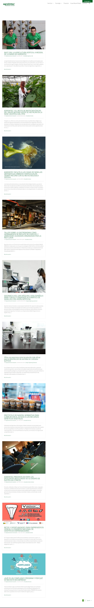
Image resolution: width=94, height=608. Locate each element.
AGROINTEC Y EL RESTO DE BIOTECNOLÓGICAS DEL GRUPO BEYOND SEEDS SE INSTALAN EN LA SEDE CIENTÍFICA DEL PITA (23, 112)
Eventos (31, 116)
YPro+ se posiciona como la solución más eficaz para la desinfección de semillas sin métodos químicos (22, 359)
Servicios (29, 420)
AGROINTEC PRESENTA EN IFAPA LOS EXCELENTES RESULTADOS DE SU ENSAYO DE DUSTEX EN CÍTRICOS (22, 478)
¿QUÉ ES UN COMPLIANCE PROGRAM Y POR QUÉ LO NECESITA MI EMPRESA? (23, 579)
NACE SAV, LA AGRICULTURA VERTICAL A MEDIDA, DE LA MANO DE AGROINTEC (23, 53)
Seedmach (35, 301)
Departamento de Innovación (11, 56)
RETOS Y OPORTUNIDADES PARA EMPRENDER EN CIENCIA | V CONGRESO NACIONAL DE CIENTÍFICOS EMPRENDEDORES (24, 529)
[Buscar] (89, 3)
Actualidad (25, 56)
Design (27, 301)
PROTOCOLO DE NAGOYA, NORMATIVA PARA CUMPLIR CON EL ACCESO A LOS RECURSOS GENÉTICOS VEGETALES (21, 416)
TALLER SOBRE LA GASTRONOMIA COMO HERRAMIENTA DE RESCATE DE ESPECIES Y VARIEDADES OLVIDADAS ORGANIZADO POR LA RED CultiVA (22, 235)
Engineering (31, 301)
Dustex (29, 482)
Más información (7, 69)
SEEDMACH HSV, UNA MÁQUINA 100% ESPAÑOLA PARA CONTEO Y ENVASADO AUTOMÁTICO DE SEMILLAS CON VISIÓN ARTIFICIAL (23, 297)
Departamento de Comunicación (11, 532)
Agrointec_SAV (30, 56)
